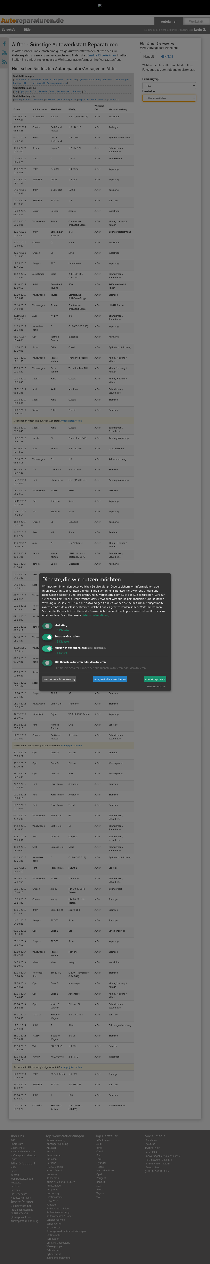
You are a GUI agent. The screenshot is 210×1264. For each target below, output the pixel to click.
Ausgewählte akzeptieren (110, 679)
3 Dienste (62, 641)
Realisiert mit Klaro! (156, 686)
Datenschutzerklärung (95, 615)
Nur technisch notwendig (59, 679)
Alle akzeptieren (155, 679)
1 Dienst (61, 653)
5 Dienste (62, 630)
